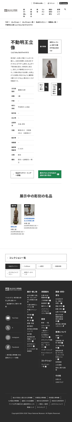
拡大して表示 (41, 87)
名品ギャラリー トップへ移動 (23, 174)
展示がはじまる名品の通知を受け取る (48, 174)
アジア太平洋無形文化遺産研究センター (22, 404)
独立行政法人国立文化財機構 (22, 397)
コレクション (43, 12)
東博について (58, 12)
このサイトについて (57, 404)
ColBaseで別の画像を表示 (56, 89)
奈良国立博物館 (54, 397)
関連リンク (30, 407)
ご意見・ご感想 (43, 404)
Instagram (12, 337)
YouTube (11, 318)
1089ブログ (59, 382)
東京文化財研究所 (43, 401)
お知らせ (58, 379)
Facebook (12, 347)
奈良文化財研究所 (58, 401)
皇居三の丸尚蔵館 (28, 401)
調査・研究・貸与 (51, 12)
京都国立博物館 (40, 397)
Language (63, 3)
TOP (7, 22)
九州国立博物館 (13, 401)
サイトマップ (41, 407)
